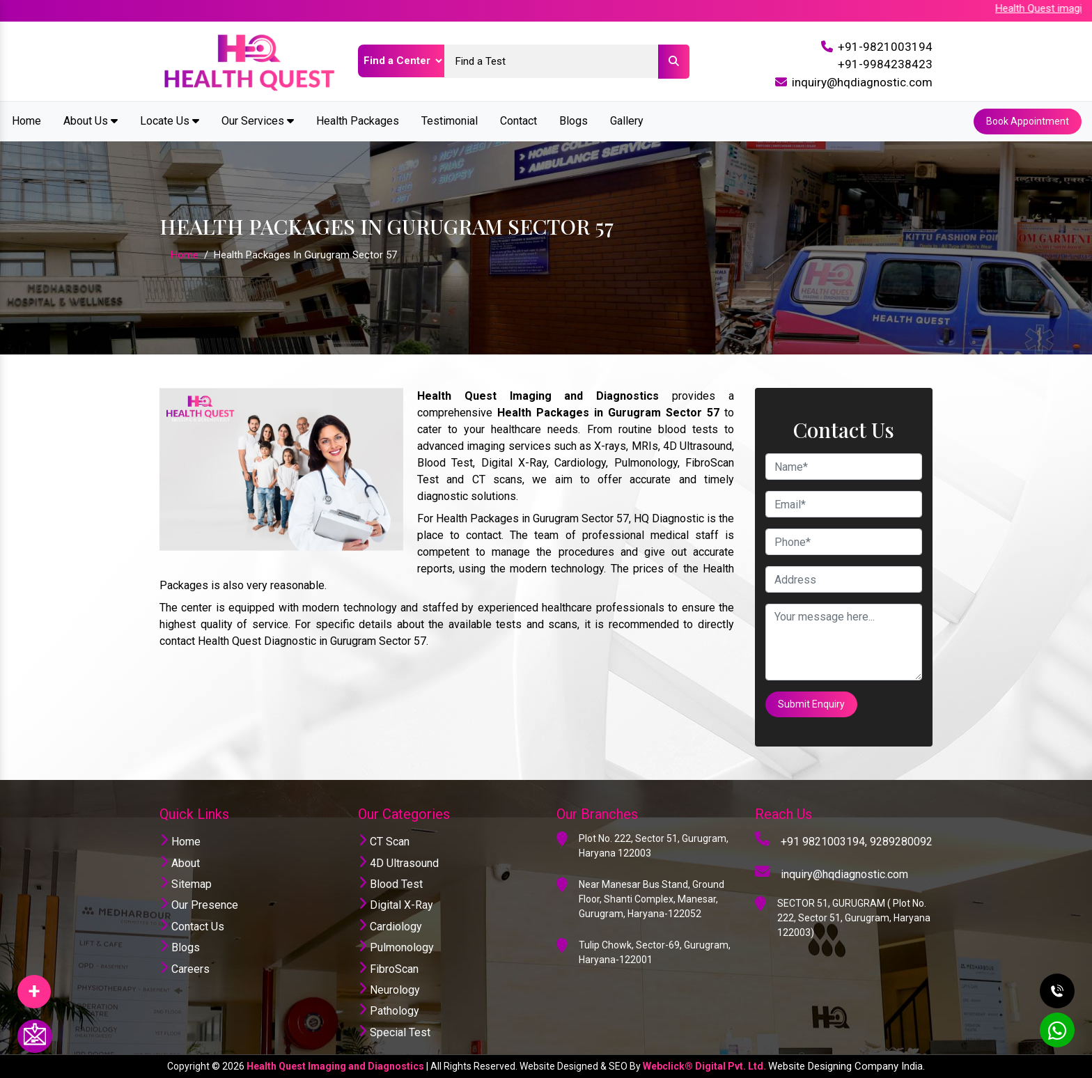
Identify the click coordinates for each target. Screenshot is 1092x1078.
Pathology (388, 1010)
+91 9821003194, (824, 841)
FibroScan (388, 969)
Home (26, 120)
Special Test (394, 1032)
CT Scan (384, 841)
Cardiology (390, 926)
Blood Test (390, 884)
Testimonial (449, 120)
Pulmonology (396, 947)
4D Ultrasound (398, 863)
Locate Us (169, 120)
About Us (90, 120)
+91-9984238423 (885, 64)
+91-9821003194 (885, 47)
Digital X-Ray (395, 905)
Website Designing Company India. (846, 1066)
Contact (518, 120)
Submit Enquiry (811, 704)
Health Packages (357, 120)
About (179, 863)
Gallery (627, 120)
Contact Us (191, 926)
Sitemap (185, 884)
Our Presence (198, 905)
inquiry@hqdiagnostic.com (862, 82)
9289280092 (901, 841)
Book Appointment (1027, 121)
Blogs (573, 120)
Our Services (257, 120)
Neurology (389, 990)
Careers (184, 969)
